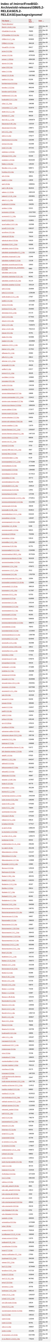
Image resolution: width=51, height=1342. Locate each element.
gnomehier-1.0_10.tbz (9, 526)
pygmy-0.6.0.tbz (7, 1158)
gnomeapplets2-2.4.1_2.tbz (11, 462)
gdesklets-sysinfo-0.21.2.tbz (11, 281)
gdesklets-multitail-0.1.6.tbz (11, 260)
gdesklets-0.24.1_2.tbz (9, 244)
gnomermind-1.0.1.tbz (9, 602)
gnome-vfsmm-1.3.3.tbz (10, 437)
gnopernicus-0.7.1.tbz (9, 659)
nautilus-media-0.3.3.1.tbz (11, 1089)
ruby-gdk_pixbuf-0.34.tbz (10, 1186)
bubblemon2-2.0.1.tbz (9, 95)
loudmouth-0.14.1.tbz (9, 1033)
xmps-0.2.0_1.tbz (8, 1307)
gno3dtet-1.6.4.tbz (8, 377)
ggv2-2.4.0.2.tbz (7, 317)
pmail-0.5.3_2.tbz (8, 1134)
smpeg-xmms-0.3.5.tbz (10, 1238)
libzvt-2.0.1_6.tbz (8, 1021)
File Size (30, 20)
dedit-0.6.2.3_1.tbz (8, 112)
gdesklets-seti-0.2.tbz (9, 272)
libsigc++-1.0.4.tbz (8, 989)
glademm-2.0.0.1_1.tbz (10, 345)
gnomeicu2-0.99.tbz (8, 534)
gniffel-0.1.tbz (6, 369)
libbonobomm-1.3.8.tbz (10, 852)
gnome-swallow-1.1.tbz (10, 425)
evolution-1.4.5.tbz (8, 160)
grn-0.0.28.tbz (6, 723)
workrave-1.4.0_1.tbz (9, 1290)
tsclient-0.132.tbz (8, 1274)
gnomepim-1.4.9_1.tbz (9, 590)
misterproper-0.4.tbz (9, 1049)
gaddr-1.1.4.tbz (7, 180)
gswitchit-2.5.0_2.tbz (9, 739)
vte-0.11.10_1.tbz (8, 1278)
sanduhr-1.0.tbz (7, 1218)
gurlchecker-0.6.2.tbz (9, 812)
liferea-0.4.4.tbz (7, 1025)
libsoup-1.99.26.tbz (8, 997)
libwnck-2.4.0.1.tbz (8, 1005)
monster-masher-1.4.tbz (10, 1065)
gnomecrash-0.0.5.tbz (9, 506)
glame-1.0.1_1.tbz (8, 349)
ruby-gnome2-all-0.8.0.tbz (10, 1198)
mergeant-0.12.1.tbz (9, 1041)
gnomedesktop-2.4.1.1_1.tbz (11, 514)
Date (40, 21)
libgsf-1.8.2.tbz (7, 952)
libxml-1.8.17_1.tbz (8, 1009)
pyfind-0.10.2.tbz (7, 1154)
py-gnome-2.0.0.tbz (8, 1146)
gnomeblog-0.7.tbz (8, 478)
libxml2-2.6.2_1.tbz (8, 1013)
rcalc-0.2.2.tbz (7, 1166)
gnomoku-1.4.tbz (7, 655)
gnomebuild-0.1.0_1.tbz (10, 486)
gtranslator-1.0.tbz (8, 787)
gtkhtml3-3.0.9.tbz (8, 763)
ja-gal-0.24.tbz (7, 828)
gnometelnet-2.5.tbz (8, 627)
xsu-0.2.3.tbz (6, 1315)
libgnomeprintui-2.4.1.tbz (10, 940)
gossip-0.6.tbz (7, 703)
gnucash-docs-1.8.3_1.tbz (11, 683)
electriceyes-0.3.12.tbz (9, 140)
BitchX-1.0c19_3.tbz (9, 27)
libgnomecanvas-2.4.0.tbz (10, 908)
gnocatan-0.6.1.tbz (8, 381)
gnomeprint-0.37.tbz (9, 598)
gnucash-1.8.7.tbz (8, 679)
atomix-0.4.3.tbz (7, 63)
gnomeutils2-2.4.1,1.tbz (10, 639)
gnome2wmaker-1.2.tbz (10, 458)
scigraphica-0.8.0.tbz (9, 1222)
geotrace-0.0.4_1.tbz (9, 309)
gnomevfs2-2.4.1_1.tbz (10, 651)
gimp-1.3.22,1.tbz (8, 329)
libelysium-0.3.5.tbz (8, 872)
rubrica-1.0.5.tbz (7, 1182)
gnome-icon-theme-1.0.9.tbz (11, 405)
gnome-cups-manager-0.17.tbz (12, 401)
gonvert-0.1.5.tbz (7, 699)
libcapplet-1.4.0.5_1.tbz (10, 864)
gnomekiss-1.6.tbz (8, 538)
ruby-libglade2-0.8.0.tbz (10, 1214)
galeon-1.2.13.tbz (8, 192)
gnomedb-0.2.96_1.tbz (9, 510)
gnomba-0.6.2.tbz (8, 389)
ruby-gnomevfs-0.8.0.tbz (10, 1206)
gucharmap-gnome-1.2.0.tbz (11, 796)
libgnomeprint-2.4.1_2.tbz (10, 932)
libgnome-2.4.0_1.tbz (9, 904)
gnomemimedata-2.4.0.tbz (11, 562)
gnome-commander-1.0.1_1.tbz (12, 397)
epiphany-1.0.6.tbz (8, 152)
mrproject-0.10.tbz (8, 1073)
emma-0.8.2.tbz (7, 144)
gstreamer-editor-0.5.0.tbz (11, 731)
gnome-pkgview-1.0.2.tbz (10, 417)
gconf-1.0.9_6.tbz (8, 220)
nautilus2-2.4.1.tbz (8, 1093)
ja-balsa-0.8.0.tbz (8, 824)
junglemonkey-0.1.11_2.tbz (11, 844)
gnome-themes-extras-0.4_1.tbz (13, 433)
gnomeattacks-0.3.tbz (9, 466)
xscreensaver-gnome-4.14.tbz (12, 1311)
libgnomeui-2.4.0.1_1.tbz (10, 944)
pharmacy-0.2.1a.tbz (9, 1129)
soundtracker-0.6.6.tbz (9, 1246)
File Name (5, 21)
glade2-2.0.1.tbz (7, 341)
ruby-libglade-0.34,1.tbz (10, 1210)
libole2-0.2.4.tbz (7, 973)
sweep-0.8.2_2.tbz (8, 1262)
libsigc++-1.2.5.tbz (8, 993)
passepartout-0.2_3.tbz (10, 1121)
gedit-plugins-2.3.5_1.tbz (10, 297)
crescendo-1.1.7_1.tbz (9, 108)
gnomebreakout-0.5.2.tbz (10, 482)
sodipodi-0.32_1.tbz (8, 1242)
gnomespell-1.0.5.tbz (9, 614)
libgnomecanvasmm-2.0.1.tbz (12, 912)
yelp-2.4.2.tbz (6, 1327)
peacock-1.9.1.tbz (8, 1125)
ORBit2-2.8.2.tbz (7, 43)
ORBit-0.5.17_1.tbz (8, 39)
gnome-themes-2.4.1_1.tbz (11, 429)
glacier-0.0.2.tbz (7, 333)
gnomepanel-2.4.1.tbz (9, 574)
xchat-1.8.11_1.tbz (8, 1294)
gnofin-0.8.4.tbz (7, 385)
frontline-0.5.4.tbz (8, 172)
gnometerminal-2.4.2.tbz (10, 631)
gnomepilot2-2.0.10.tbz (10, 586)
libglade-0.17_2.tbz (8, 892)
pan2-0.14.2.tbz (7, 1117)
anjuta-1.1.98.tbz (7, 59)
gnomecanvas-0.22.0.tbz (10, 490)
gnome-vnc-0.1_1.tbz (9, 441)
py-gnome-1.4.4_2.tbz (9, 1142)
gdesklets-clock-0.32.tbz (10, 248)
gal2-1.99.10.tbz (7, 188)
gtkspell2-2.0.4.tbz (8, 771)
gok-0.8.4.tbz (6, 695)
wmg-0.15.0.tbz (7, 1282)
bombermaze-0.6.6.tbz (9, 83)
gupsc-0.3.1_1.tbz (8, 808)
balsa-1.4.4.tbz (7, 71)
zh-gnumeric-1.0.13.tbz (10, 1335)
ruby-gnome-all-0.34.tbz (10, 1194)
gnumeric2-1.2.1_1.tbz (9, 691)
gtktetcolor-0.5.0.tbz (8, 775)
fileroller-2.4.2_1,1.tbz (9, 168)
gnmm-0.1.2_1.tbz (8, 373)
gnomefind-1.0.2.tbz (8, 518)
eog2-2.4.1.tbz (7, 148)
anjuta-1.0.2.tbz (7, 55)
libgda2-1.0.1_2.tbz (8, 880)
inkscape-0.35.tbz (8, 816)
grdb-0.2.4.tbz (6, 715)
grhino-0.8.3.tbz (7, 719)
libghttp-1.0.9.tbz (7, 888)
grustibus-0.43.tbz (8, 727)
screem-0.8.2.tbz (7, 1230)
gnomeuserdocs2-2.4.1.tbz (11, 635)
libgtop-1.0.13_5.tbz (8, 960)
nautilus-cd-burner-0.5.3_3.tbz (12, 1085)
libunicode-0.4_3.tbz (9, 1001)
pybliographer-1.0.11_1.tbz (11, 1150)
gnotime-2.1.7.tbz (8, 671)
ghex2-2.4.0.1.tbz (8, 321)
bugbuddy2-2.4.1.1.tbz (9, 99)
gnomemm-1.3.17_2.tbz (10, 570)
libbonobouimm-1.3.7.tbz (10, 860)
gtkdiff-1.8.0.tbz (7, 755)
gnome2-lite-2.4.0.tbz (9, 454)
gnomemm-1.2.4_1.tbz (9, 566)
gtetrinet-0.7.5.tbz (8, 743)
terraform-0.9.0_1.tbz (9, 1270)
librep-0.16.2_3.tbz (8, 977)
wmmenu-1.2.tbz (7, 1286)
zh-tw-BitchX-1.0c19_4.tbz (11, 1339)
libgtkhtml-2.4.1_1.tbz (9, 956)
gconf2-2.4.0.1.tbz (8, 228)
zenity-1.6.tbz (6, 1331)
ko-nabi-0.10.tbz (7, 848)
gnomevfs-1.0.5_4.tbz (9, 643)
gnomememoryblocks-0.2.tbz (12, 558)
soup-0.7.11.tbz (7, 1250)
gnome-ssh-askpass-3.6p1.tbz (12, 421)
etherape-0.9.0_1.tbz (9, 156)
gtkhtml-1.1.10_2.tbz (9, 759)
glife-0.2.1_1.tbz (7, 357)
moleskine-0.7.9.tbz (8, 1057)
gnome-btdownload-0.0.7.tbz (11, 393)
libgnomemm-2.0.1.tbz (9, 924)
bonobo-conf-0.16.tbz (9, 91)
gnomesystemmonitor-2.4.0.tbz (12, 623)
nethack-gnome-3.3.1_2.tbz (11, 1101)
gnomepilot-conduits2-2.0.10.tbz (13, 582)
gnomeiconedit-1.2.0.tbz (10, 530)
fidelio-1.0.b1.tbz (7, 164)
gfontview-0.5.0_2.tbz (9, 313)
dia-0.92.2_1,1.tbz (8, 120)
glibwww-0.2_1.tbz (8, 353)
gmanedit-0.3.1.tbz (8, 365)
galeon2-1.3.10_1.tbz (9, 196)
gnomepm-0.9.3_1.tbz (9, 594)
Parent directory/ (7, 24)
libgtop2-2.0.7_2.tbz (8, 965)
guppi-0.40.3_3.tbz (8, 804)
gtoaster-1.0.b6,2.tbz (9, 779)
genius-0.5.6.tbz (7, 305)
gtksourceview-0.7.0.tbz (10, 767)
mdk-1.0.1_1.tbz (7, 1037)
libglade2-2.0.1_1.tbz (9, 896)
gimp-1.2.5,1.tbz (7, 325)
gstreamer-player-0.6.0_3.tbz (12, 735)
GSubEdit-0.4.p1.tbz (9, 31)
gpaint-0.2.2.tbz (7, 707)
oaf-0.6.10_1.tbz (7, 1113)
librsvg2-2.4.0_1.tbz (8, 985)
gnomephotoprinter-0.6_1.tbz (12, 578)
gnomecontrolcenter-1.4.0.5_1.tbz (13, 498)
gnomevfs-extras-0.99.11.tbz (11, 647)
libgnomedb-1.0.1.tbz (9, 920)
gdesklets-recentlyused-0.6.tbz (12, 264)
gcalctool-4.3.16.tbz (8, 204)
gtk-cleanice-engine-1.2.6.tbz (12, 751)
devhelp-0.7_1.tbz (8, 116)
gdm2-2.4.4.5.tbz (7, 293)
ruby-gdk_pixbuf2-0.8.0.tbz (11, 1190)
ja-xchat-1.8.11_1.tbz (9, 836)
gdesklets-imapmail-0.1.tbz (11, 256)
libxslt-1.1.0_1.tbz (8, 1017)
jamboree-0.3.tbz (7, 840)
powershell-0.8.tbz (8, 1138)
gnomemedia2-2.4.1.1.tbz (10, 550)
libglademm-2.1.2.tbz (9, 900)
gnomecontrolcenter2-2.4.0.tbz (12, 502)
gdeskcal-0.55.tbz (8, 236)
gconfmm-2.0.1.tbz (8, 232)
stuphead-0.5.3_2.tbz (9, 1258)
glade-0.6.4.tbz (7, 337)
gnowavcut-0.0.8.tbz (9, 675)
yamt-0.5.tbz (6, 1319)
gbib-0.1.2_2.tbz (7, 200)
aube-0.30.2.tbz (7, 67)
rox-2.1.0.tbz (6, 1178)
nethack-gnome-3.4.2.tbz (10, 1105)
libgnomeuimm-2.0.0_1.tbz (11, 948)
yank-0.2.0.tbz (7, 1323)
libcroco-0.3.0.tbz (8, 868)
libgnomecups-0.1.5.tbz (10, 916)
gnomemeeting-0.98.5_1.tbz (11, 554)
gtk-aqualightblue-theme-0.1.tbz (13, 747)
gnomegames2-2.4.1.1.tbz (11, 522)
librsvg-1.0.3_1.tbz (8, 981)
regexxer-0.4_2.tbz (8, 1170)
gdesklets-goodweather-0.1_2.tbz (13, 252)
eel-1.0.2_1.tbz (7, 132)
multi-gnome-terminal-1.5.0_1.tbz (13, 1081)
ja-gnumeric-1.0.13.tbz (9, 832)
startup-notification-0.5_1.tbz (11, 1254)
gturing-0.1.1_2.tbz (8, 791)
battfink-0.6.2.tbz (7, 79)
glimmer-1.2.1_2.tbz (8, 361)
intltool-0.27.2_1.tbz (8, 820)
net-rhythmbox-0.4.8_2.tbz (11, 1097)
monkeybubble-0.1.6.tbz (10, 1061)
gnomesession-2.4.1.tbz (10, 606)
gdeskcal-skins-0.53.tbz (10, 240)
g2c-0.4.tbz (5, 176)
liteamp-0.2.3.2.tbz (8, 1029)
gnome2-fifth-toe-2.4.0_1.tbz (11, 450)
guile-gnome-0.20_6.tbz (10, 800)
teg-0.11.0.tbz (6, 1266)
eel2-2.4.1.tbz (6, 136)
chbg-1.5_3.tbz (7, 103)
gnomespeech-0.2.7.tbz (10, 610)
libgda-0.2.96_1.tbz (8, 876)
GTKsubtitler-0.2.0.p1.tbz (10, 35)
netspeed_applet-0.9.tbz (10, 1109)
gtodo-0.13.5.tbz (7, 783)
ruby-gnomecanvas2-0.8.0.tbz (12, 1202)
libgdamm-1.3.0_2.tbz (9, 884)
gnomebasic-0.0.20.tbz (10, 474)
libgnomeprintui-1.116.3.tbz (11, 936)
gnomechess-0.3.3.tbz (9, 494)
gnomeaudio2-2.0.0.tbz (10, 470)
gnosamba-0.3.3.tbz (8, 663)
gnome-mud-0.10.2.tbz (9, 413)
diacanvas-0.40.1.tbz (9, 124)
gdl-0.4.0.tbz (6, 289)
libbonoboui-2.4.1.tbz (9, 856)
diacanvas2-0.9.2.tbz (9, 128)
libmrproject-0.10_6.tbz (10, 969)
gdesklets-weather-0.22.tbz (11, 285)
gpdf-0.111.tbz (7, 711)
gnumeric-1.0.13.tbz (8, 687)
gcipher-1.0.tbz (7, 208)
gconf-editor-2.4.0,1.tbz (10, 224)
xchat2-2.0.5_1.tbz (8, 1299)
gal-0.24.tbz (6, 184)
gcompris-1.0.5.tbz (8, 212)
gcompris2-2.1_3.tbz (9, 216)
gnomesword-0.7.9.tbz (9, 618)
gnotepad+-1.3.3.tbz (9, 667)
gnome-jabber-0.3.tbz (9, 409)
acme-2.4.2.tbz (7, 51)
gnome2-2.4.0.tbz (8, 445)
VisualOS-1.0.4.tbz (8, 47)
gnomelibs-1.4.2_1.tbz (9, 542)
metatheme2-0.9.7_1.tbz (10, 1045)
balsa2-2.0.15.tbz (8, 75)
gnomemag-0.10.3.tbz (9, 546)
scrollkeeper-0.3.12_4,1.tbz (11, 1234)
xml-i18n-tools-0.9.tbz (9, 1303)
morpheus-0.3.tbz (8, 1069)
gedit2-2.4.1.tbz (7, 301)
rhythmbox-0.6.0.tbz (8, 1174)
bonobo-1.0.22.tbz (8, 87)
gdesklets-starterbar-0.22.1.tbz (12, 276)
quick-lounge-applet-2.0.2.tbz (12, 1162)
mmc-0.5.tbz (6, 1053)
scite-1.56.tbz (6, 1226)
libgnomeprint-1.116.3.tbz (10, 928)
